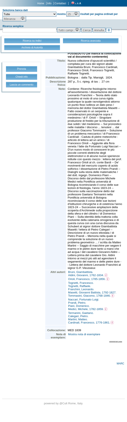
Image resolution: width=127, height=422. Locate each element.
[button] (72, 14)
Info (49, 3)
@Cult (63, 403)
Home (40, 3)
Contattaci (60, 3)
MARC (120, 363)
